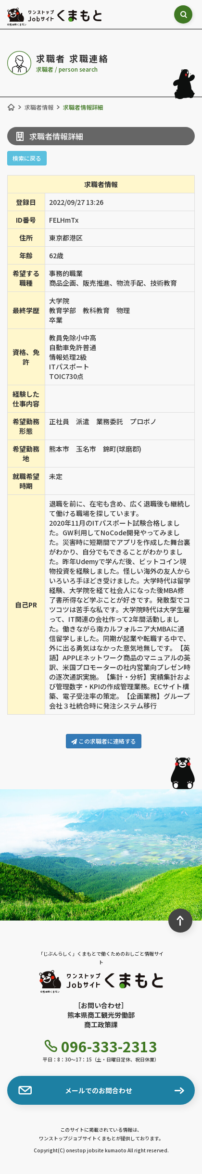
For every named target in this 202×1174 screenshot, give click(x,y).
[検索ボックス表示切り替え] (183, 14)
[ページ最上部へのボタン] (180, 921)
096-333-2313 (101, 1046)
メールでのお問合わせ (75, 1090)
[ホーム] (11, 107)
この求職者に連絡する (103, 741)
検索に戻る (27, 158)
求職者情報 (39, 107)
